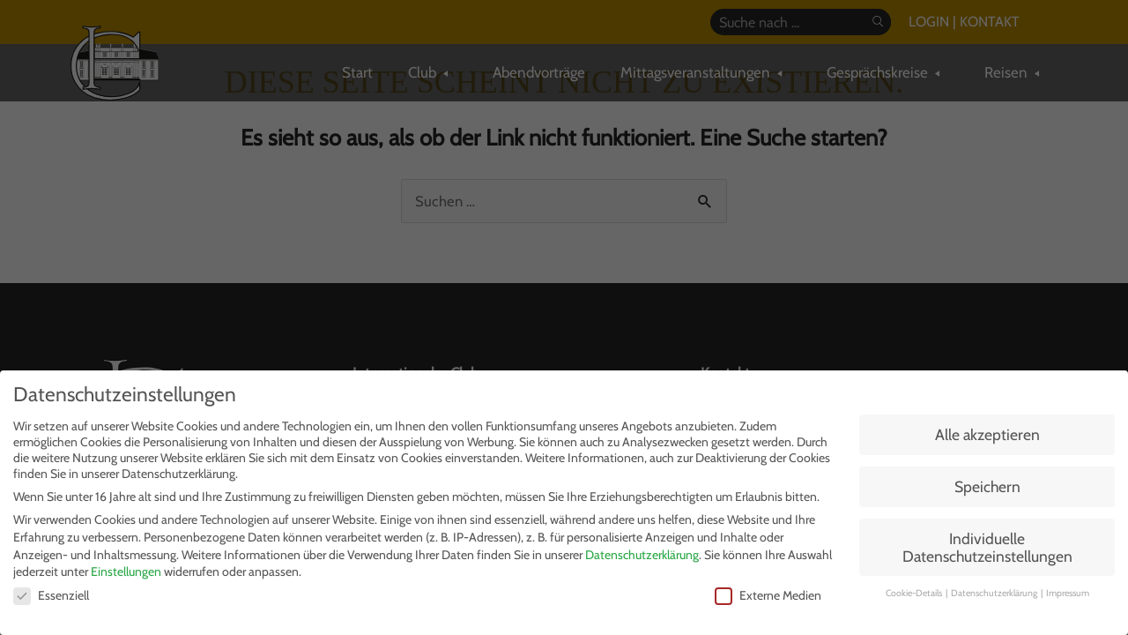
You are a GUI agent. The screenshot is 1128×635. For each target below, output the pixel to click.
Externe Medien (768, 595)
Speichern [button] (987, 486)
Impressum (1067, 593)
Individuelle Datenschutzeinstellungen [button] (987, 547)
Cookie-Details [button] (915, 593)
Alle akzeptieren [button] (987, 434)
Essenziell (51, 595)
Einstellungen (126, 571)
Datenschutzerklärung (642, 555)
